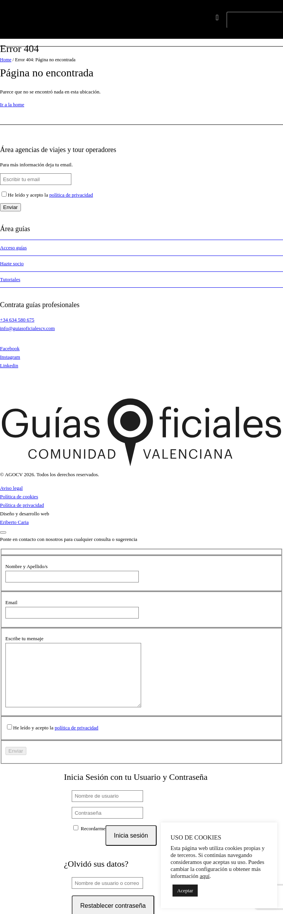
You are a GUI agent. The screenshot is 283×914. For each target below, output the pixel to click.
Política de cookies (19, 496)
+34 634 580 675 (17, 320)
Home (5, 59)
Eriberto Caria (14, 522)
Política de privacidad (22, 505)
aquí (204, 876)
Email (11, 602)
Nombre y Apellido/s (26, 566)
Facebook (10, 348)
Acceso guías (13, 248)
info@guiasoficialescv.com (27, 328)
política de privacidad (71, 195)
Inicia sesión (131, 847)
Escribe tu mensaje (24, 638)
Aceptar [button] (185, 890)
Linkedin (9, 365)
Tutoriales (10, 279)
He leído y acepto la (50, 195)
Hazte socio (12, 263)
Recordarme (89, 840)
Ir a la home (12, 104)
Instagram (10, 357)
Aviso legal (11, 488)
